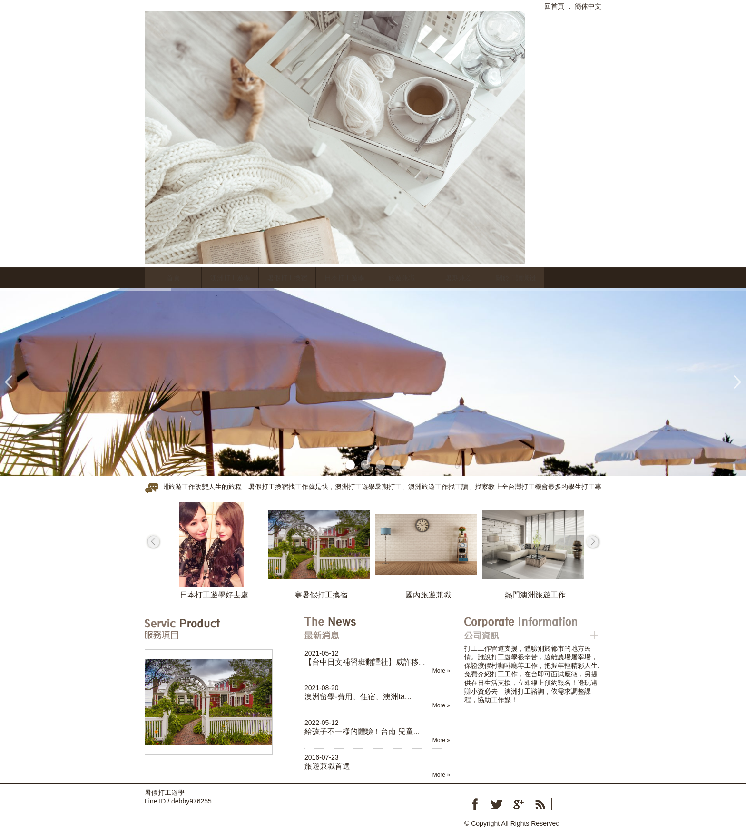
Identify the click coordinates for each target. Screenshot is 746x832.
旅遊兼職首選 (327, 766)
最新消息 (371, 628)
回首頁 (554, 6)
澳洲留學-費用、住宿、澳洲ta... (358, 696)
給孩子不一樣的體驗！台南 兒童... (362, 731)
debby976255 (191, 801)
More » (441, 670)
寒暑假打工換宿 (321, 594)
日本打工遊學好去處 (214, 594)
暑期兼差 (458, 278)
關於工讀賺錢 (516, 278)
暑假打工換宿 (287, 278)
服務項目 (211, 628)
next (592, 541)
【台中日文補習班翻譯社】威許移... (364, 661)
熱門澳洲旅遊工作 (535, 594)
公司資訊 (531, 628)
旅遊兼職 (401, 278)
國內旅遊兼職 (428, 594)
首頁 (173, 278)
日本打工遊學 (344, 278)
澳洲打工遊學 (230, 278)
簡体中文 (588, 6)
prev (153, 541)
